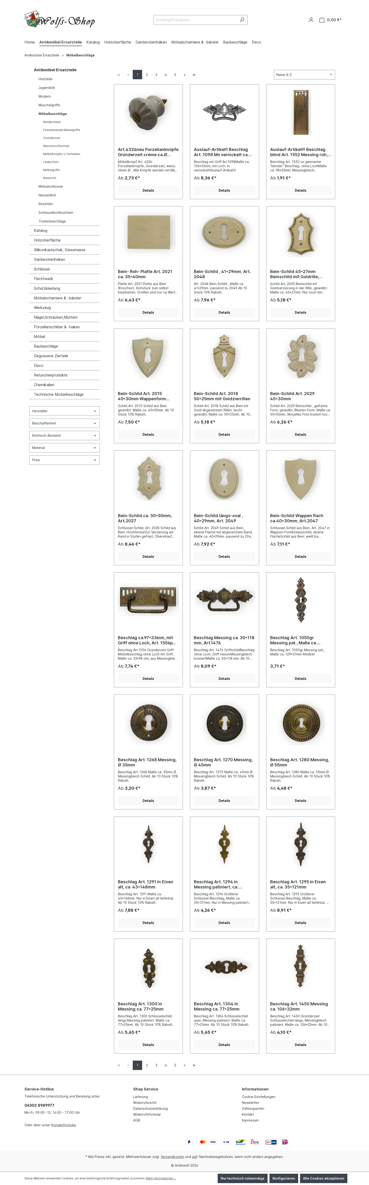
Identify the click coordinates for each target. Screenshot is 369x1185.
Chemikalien (44, 384)
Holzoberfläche (47, 240)
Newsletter (250, 1103)
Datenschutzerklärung (150, 1108)
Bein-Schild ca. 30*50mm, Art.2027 (145, 518)
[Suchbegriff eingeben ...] (195, 20)
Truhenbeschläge (52, 221)
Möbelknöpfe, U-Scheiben (61, 154)
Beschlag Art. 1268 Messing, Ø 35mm (147, 762)
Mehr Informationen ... (161, 1178)
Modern (45, 96)
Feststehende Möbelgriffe (61, 130)
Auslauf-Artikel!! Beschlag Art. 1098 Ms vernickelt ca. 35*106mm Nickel (221, 152)
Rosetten (46, 204)
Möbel (39, 336)
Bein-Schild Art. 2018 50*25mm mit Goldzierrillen (222, 396)
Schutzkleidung (47, 288)
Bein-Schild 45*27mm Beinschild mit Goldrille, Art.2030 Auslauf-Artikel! (296, 274)
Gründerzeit (51, 138)
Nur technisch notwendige (243, 1178)
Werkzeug (42, 307)
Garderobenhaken (49, 259)
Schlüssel (42, 269)
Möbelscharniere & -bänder (57, 298)
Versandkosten (172, 1157)
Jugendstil (47, 88)
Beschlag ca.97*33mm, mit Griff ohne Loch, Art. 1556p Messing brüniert (145, 640)
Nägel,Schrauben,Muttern (56, 317)
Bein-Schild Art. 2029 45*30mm (292, 396)
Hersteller (64, 411)
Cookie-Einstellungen (258, 1097)
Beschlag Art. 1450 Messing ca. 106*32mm (299, 1006)
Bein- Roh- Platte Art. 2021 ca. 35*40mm (145, 274)
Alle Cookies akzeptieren (323, 1178)
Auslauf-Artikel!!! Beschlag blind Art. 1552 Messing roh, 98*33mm (299, 152)
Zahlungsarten (253, 1108)
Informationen (255, 1089)
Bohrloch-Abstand (64, 435)
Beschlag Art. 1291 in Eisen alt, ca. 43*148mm (145, 884)
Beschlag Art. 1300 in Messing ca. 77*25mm (141, 1006)
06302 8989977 (39, 1105)
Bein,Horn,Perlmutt (56, 146)
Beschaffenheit (64, 423)
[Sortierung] (304, 74)
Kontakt (248, 1114)
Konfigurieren (284, 1178)
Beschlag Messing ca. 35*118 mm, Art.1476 (224, 640)
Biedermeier (52, 122)
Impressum (250, 1120)
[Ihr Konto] (311, 19)
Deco (38, 365)
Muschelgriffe (49, 105)
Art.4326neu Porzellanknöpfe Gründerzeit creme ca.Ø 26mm (148, 152)
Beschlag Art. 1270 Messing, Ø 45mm (223, 762)
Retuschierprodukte (51, 375)
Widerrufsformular (147, 1114)
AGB (136, 1120)
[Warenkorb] (331, 19)
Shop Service (145, 1089)
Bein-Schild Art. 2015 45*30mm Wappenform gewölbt (142, 396)
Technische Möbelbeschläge (59, 394)
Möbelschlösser (51, 186)
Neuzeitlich (47, 195)
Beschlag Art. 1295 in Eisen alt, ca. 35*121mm (298, 884)
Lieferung (140, 1097)
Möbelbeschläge (53, 114)
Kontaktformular (63, 1125)
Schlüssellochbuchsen (56, 212)
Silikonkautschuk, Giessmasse (59, 249)
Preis (64, 460)
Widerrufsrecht (144, 1103)
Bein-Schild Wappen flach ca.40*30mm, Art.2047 (296, 518)
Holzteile (45, 79)
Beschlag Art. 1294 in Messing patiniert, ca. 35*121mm (216, 884)
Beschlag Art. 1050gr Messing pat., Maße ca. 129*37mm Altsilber (293, 640)
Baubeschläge (46, 346)
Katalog (40, 230)
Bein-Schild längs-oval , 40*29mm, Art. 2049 (218, 518)
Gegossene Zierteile (51, 355)
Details (148, 190)
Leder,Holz (51, 162)
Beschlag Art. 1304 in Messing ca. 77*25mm (217, 1006)
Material (64, 448)
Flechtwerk (43, 278)
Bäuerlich (49, 178)
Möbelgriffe (51, 170)
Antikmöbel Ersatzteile (55, 69)
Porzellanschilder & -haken (57, 327)
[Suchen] (242, 20)
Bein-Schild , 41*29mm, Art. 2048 (222, 274)
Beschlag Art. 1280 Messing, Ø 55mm (299, 762)
